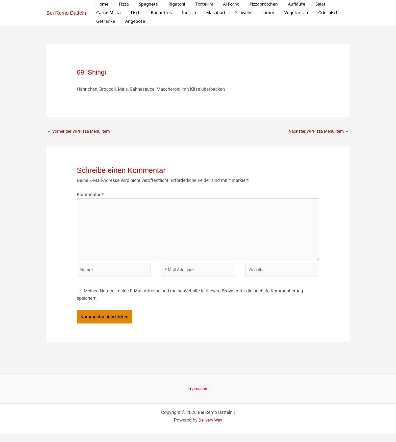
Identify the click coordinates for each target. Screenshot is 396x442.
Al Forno (223, 4)
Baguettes (157, 13)
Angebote (133, 21)
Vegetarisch (285, 13)
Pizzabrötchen (254, 4)
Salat (308, 4)
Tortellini (197, 4)
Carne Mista (107, 13)
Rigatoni (171, 4)
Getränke (104, 21)
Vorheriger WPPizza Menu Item (81, 131)
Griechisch (315, 13)
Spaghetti (145, 4)
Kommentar (90, 195)
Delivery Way (210, 428)
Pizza (121, 4)
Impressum (198, 396)
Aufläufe (285, 4)
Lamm (258, 13)
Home (101, 4)
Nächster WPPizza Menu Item (316, 131)
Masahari (208, 13)
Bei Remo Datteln (66, 13)
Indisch (184, 13)
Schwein (235, 13)
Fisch (133, 13)
